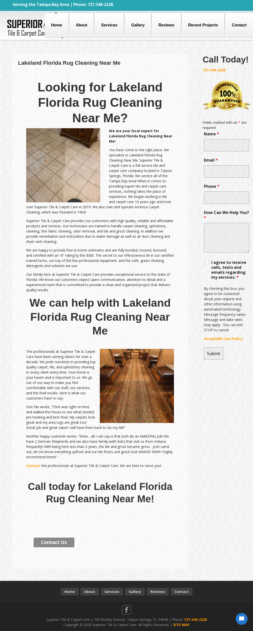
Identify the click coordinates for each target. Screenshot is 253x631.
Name (211, 134)
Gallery (138, 25)
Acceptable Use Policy (223, 339)
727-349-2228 (214, 70)
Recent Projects (203, 25)
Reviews (166, 25)
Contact (239, 25)
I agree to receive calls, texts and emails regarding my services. (228, 270)
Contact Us (54, 542)
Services (109, 25)
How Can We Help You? (226, 215)
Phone (211, 186)
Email (211, 160)
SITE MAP (181, 624)
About (81, 25)
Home (56, 25)
